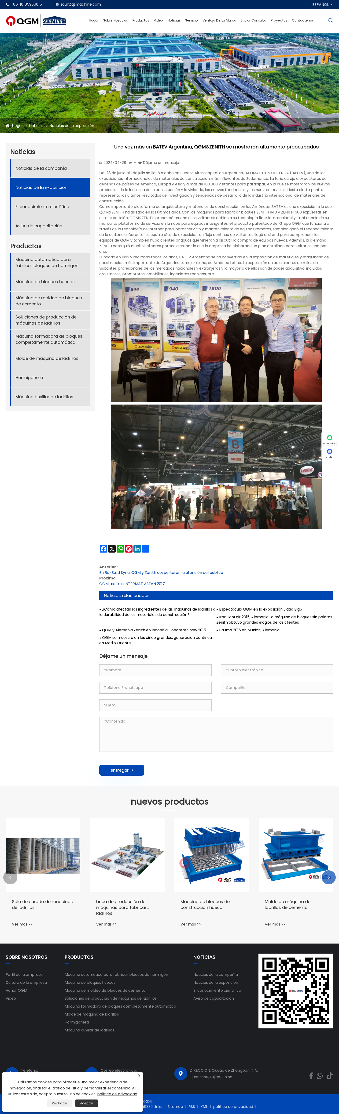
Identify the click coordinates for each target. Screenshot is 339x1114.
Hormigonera (29, 377)
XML (204, 1106)
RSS (191, 1106)
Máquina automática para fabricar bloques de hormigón (46, 262)
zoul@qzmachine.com (80, 4)
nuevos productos (169, 802)
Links (158, 1106)
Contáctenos (303, 20)
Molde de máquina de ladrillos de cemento (287, 904)
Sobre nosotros (115, 20)
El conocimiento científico (42, 207)
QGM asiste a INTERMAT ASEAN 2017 (132, 583)
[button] (10, 877)
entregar (122, 770)
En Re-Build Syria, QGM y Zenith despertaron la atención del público (161, 572)
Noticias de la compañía (41, 168)
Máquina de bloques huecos (45, 282)
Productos (141, 20)
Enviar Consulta (253, 20)
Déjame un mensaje (161, 162)
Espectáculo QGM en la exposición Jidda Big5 (260, 609)
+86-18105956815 (26, 4)
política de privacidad (233, 1106)
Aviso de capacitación (38, 226)
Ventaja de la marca (219, 20)
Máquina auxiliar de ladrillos (44, 397)
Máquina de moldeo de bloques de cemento (48, 301)
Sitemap (175, 1106)
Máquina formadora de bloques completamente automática (48, 339)
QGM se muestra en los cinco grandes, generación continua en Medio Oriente (155, 640)
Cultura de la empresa (26, 982)
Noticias (174, 20)
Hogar (94, 20)
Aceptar (86, 1103)
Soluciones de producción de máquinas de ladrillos (46, 320)
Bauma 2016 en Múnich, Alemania (249, 630)
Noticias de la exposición (71, 125)
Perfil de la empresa (24, 974)
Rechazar (59, 1103)
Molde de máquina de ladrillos (46, 358)
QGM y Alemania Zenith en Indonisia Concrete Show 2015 (154, 630)
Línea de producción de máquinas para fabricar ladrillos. (121, 907)
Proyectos (279, 20)
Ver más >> (22, 924)
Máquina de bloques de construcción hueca (205, 904)
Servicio (191, 20)
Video (158, 20)
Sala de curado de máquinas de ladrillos (42, 904)
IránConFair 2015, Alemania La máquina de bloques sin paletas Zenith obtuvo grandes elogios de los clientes (274, 620)
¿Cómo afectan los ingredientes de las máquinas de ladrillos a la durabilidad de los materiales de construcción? (157, 612)
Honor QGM (16, 990)
